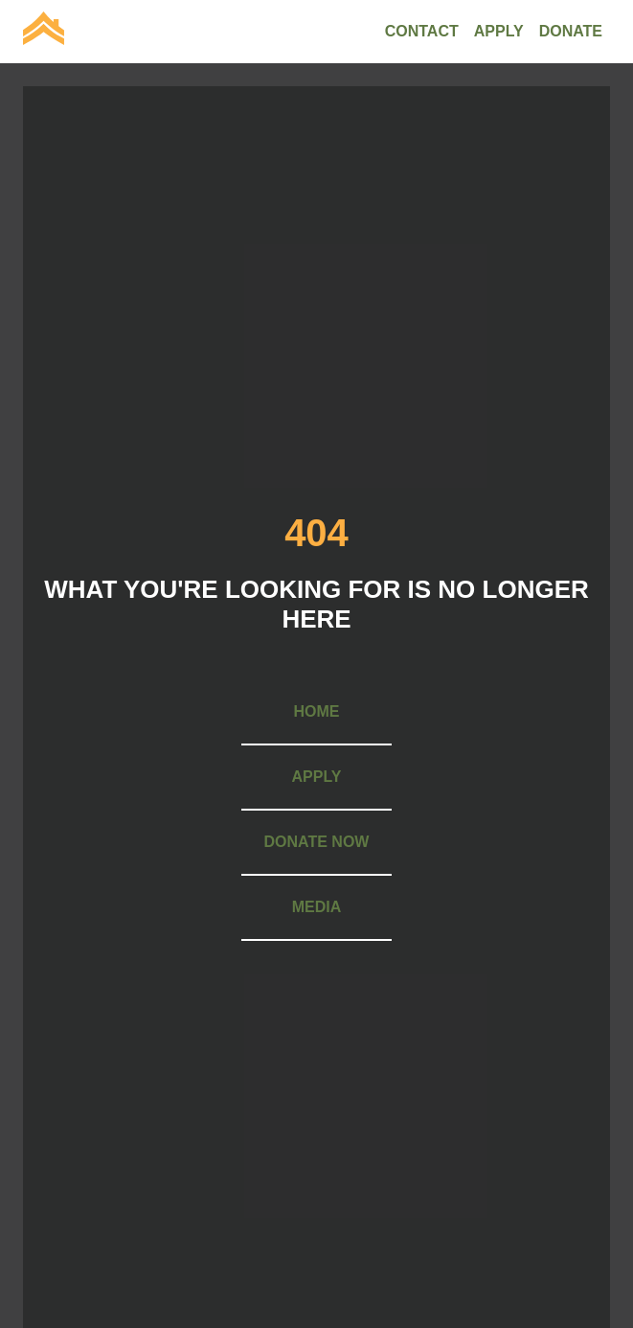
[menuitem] (43, 31)
